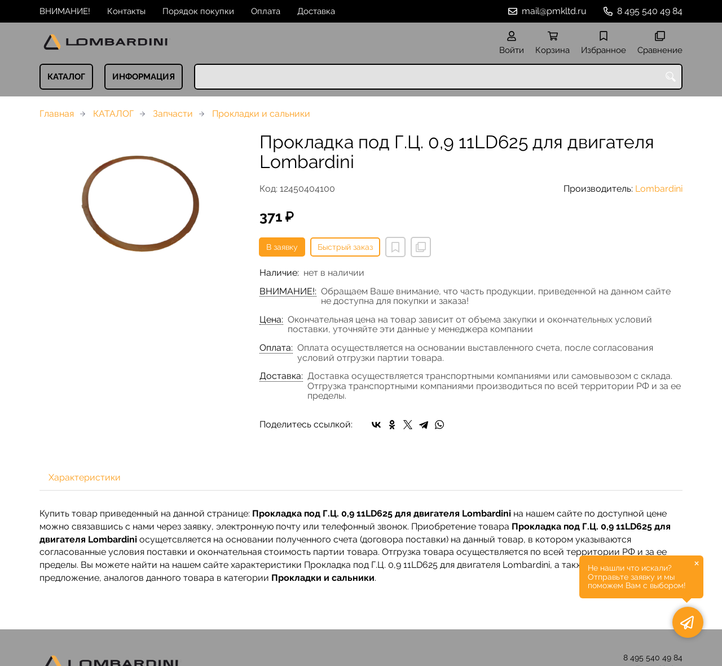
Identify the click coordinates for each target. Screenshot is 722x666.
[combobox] (438, 77)
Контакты (126, 11)
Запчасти (173, 113)
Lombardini (659, 188)
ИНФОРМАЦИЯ (143, 77)
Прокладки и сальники (261, 113)
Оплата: (276, 348)
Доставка (316, 11)
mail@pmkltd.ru (554, 11)
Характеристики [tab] (85, 477)
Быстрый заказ (345, 247)
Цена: (271, 320)
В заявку (282, 247)
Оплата (265, 11)
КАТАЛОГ (66, 77)
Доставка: (281, 376)
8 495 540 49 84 (650, 11)
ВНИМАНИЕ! (64, 11)
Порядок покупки (198, 11)
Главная (56, 113)
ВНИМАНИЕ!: (287, 291)
